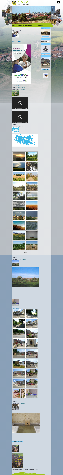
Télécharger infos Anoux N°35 (18, 288)
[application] (20, 103)
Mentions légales (26, 473)
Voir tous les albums (45, 36)
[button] (20, 103)
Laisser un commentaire (21, 87)
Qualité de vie (29, 25)
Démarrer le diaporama (15, 150)
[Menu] (58, 2)
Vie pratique (25, 25)
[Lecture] (13, 108)
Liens (42, 25)
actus (16, 87)
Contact (32, 473)
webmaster (24, 30)
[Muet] (25, 108)
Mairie (16, 25)
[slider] (19, 108)
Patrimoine (39, 25)
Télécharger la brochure (17, 85)
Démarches (20, 25)
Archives (42, 40)
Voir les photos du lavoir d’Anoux (18, 441)
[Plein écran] (26, 108)
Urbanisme (34, 25)
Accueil (13, 25)
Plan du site (29, 473)
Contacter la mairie (45, 69)
